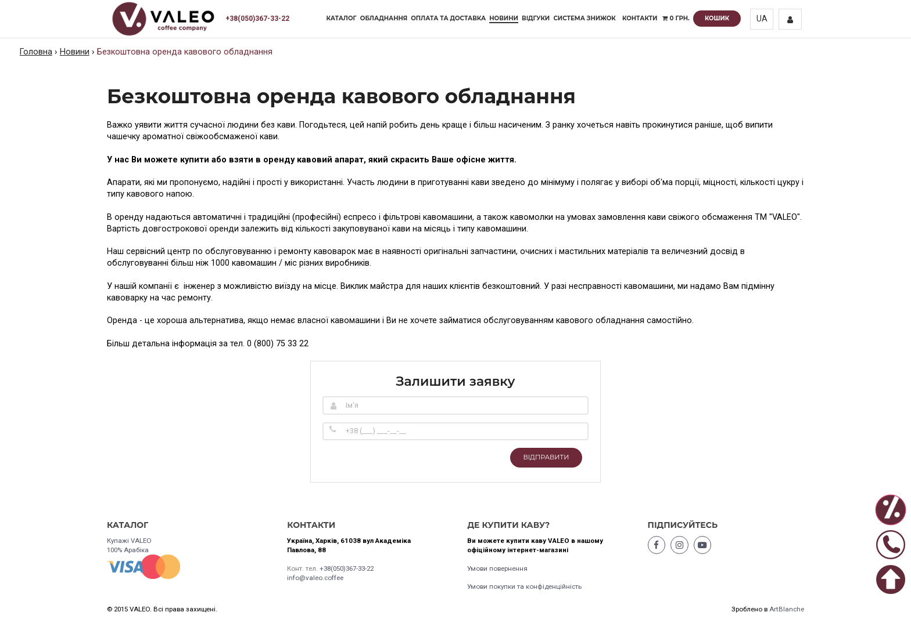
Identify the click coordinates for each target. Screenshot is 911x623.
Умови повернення (497, 568)
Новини (503, 18)
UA (761, 19)
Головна (36, 52)
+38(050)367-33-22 (257, 19)
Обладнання (383, 18)
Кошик (717, 18)
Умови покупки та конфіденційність (524, 586)
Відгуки (536, 18)
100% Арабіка (128, 550)
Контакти (640, 18)
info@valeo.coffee (315, 578)
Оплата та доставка (448, 18)
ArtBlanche (786, 609)
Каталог (342, 18)
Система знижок (584, 18)
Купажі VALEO (129, 541)
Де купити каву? (508, 525)
